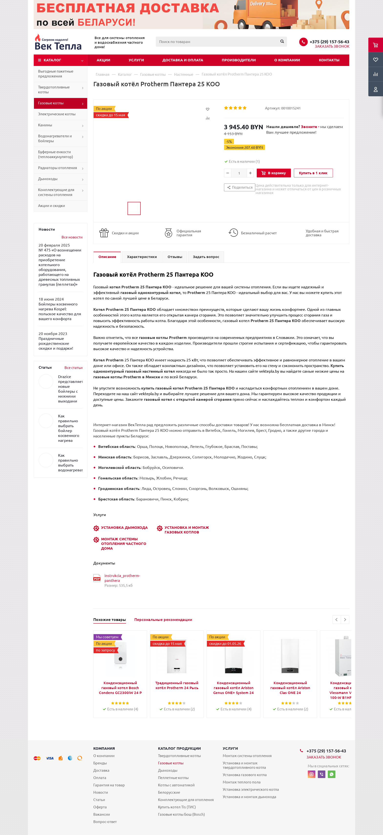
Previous (337, 620)
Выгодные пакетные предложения (55, 73)
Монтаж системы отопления (247, 756)
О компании (287, 60)
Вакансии (101, 814)
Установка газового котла (245, 775)
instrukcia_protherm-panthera (122, 578)
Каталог (52, 60)
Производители (239, 60)
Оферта (100, 807)
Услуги (136, 60)
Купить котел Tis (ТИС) (177, 807)
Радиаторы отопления (57, 168)
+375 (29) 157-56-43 (329, 41)
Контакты (329, 60)
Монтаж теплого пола (242, 782)
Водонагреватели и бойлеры (55, 138)
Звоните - (310, 126)
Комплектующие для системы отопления (56, 192)
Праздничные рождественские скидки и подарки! (56, 343)
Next (345, 620)
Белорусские (169, 792)
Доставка (101, 770)
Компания (104, 748)
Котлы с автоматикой (176, 785)
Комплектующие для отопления (186, 800)
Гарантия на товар (109, 785)
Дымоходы (47, 179)
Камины (45, 125)
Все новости (72, 237)
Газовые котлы (51, 103)
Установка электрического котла (251, 789)
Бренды (100, 763)
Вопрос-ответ (105, 822)
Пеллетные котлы (173, 778)
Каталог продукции (179, 748)
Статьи (99, 800)
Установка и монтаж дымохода (249, 797)
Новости (100, 792)
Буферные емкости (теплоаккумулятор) (55, 154)
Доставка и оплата (182, 60)
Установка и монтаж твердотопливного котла (244, 765)
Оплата (99, 778)
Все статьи (73, 368)
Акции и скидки (51, 206)
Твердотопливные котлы (54, 89)
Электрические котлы (56, 114)
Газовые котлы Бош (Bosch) (181, 814)
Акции (103, 60)
